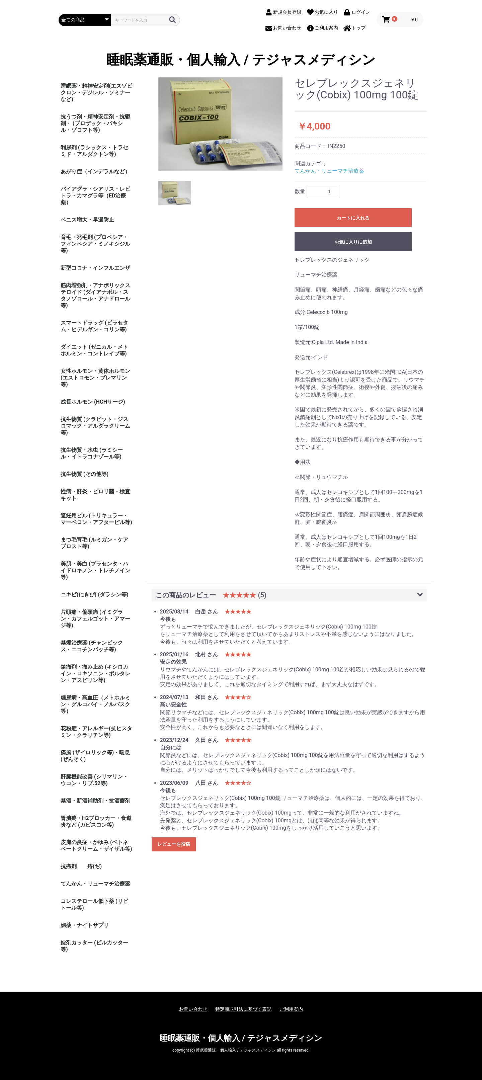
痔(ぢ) (94, 866)
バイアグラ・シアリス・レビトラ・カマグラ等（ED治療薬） (95, 195)
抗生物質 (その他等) (84, 474)
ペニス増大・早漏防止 (87, 220)
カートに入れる (353, 218)
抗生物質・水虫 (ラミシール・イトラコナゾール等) (92, 453)
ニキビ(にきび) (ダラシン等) (94, 594)
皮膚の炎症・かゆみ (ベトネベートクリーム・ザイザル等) (96, 845)
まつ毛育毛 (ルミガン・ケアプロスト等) (94, 543)
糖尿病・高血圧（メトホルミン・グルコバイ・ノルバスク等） (95, 704)
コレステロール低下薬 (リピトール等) (94, 904)
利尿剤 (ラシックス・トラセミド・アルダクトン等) (94, 150)
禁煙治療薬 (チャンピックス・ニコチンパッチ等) (92, 646)
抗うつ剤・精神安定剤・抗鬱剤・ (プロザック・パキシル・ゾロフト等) (95, 123)
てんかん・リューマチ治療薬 (95, 884)
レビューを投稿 (173, 844)
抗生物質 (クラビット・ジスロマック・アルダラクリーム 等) (95, 426)
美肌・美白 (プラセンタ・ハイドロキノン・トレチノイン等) (95, 570)
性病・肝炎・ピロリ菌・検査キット (95, 494)
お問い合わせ (193, 1009)
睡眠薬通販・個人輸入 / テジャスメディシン (241, 60)
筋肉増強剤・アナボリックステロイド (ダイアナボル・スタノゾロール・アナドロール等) (95, 295)
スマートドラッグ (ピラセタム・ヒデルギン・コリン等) (94, 326)
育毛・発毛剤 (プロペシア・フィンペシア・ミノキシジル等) (95, 244)
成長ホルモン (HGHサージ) (93, 402)
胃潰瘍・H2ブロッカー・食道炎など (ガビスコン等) (96, 821)
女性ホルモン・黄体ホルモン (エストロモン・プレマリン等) (95, 378)
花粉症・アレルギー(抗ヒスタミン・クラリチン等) (96, 731)
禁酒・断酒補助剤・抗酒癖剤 (95, 801)
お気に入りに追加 (353, 242)
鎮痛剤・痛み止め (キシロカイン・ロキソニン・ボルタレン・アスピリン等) (95, 673)
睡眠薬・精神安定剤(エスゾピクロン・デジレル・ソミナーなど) (96, 92)
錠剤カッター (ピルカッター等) (94, 945)
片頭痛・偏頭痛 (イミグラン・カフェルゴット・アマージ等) (95, 619)
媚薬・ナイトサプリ (85, 925)
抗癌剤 (69, 866)
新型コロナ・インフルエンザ (95, 268)
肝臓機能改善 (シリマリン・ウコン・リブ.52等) (94, 779)
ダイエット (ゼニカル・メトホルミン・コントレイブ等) (94, 350)
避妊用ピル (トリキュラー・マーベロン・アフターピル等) (96, 518)
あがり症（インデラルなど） (95, 171)
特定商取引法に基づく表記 (243, 1009)
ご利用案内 (291, 1009)
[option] (220, 124)
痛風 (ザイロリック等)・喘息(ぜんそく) (95, 755)
